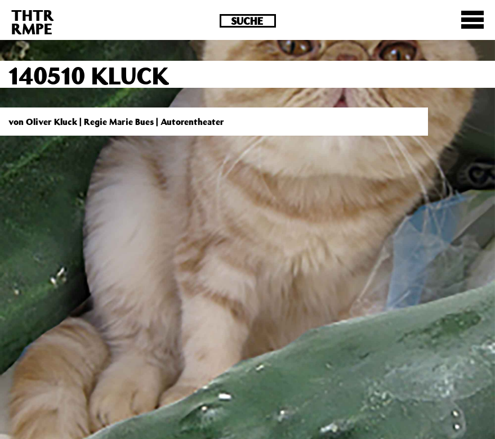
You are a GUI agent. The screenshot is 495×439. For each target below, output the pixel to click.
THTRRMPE (32, 21)
